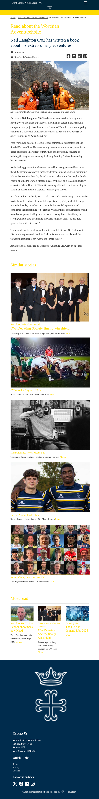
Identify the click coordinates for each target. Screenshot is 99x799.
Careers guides (72, 623)
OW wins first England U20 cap (26, 390)
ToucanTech (68, 792)
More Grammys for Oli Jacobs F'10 (28, 452)
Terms (15, 764)
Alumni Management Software (35, 792)
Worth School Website (22, 3)
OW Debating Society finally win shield (40, 328)
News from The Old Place (22, 623)
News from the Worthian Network (33, 17)
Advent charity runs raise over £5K (28, 577)
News (13, 17)
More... (68, 333)
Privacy (16, 767)
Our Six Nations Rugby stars (25, 515)
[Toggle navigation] (85, 3)
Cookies (16, 770)
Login (34, 3)
